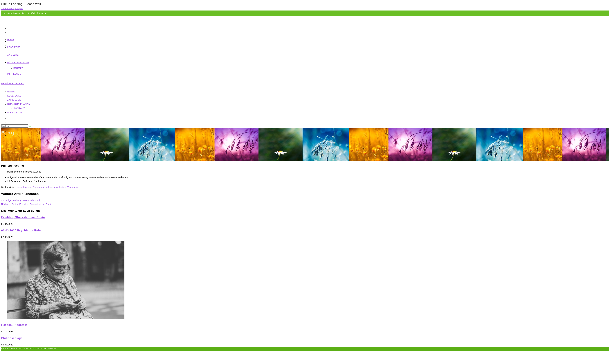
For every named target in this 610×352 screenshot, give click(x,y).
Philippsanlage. (12, 338)
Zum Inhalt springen (12, 8)
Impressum (14, 112)
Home (11, 91)
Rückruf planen (18, 104)
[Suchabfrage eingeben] (14, 126)
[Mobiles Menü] (12, 83)
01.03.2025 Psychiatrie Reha (21, 230)
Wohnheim (73, 187)
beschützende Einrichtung (31, 187)
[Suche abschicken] (30, 126)
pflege (49, 187)
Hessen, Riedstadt (14, 324)
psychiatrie (60, 187)
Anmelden (14, 100)
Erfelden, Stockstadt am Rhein (23, 217)
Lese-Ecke (14, 95)
